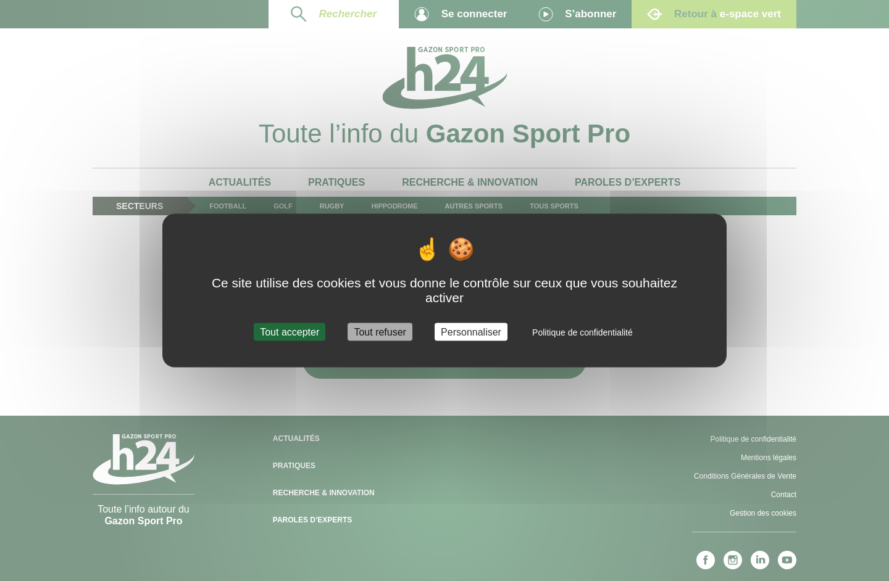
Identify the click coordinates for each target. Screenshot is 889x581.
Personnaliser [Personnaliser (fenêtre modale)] (471, 331)
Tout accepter (289, 331)
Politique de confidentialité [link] (582, 332)
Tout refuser (380, 331)
